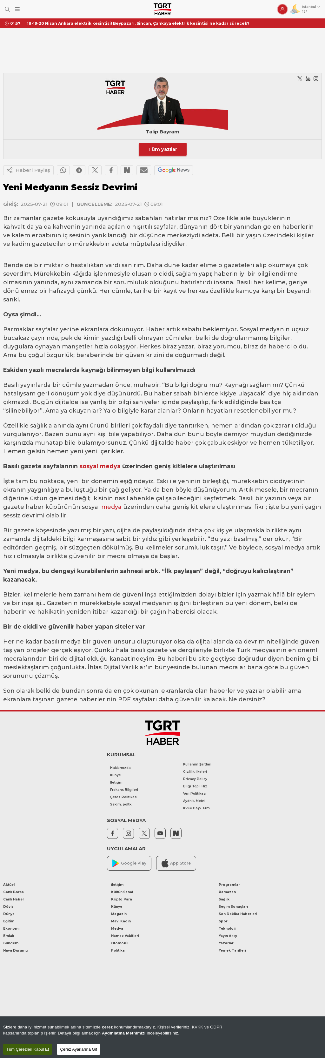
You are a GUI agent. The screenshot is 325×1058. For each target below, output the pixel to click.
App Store (176, 863)
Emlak (8, 936)
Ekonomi (11, 929)
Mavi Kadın (121, 921)
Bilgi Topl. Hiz (195, 786)
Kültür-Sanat (122, 892)
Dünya (9, 914)
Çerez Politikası (123, 797)
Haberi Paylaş (28, 170)
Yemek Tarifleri (232, 950)
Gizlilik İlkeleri (195, 772)
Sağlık (224, 899)
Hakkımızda (120, 768)
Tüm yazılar (162, 149)
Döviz (8, 907)
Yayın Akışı (228, 936)
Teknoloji (227, 929)
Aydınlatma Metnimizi (124, 1033)
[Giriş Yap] (282, 9)
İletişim (116, 782)
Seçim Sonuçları (233, 907)
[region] (162, 1037)
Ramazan (227, 892)
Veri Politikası (194, 794)
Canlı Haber (13, 899)
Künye (115, 775)
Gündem (10, 943)
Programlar (229, 885)
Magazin (119, 914)
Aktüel (9, 885)
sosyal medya (100, 466)
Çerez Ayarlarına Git (78, 1049)
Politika (118, 950)
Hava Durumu (15, 950)
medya (111, 506)
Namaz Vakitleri (125, 936)
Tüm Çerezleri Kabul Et (27, 1049)
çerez (107, 1027)
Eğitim (8, 921)
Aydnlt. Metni (194, 801)
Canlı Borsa (13, 892)
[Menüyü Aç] (17, 9)
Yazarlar (226, 943)
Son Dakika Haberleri (238, 914)
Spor (223, 921)
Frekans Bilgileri (124, 790)
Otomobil (119, 943)
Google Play (129, 863)
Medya (117, 929)
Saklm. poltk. (121, 804)
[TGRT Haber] (162, 9)
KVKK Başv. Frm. (197, 808)
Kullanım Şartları (197, 764)
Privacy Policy (195, 779)
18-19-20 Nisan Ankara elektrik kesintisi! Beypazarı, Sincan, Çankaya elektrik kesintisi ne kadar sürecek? (138, 23)
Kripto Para (121, 899)
